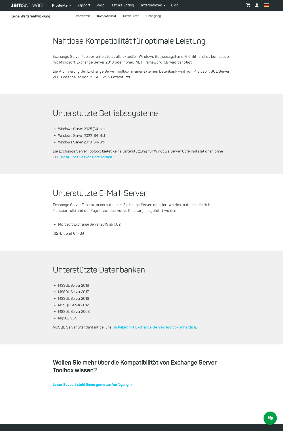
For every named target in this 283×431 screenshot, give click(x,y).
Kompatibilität (106, 16)
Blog (175, 5)
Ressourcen (131, 16)
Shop (100, 5)
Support (83, 5)
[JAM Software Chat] (270, 418)
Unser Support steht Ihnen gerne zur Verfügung (91, 384)
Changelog (153, 16)
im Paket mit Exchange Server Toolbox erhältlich (154, 327)
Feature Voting (122, 5)
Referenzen (82, 16)
